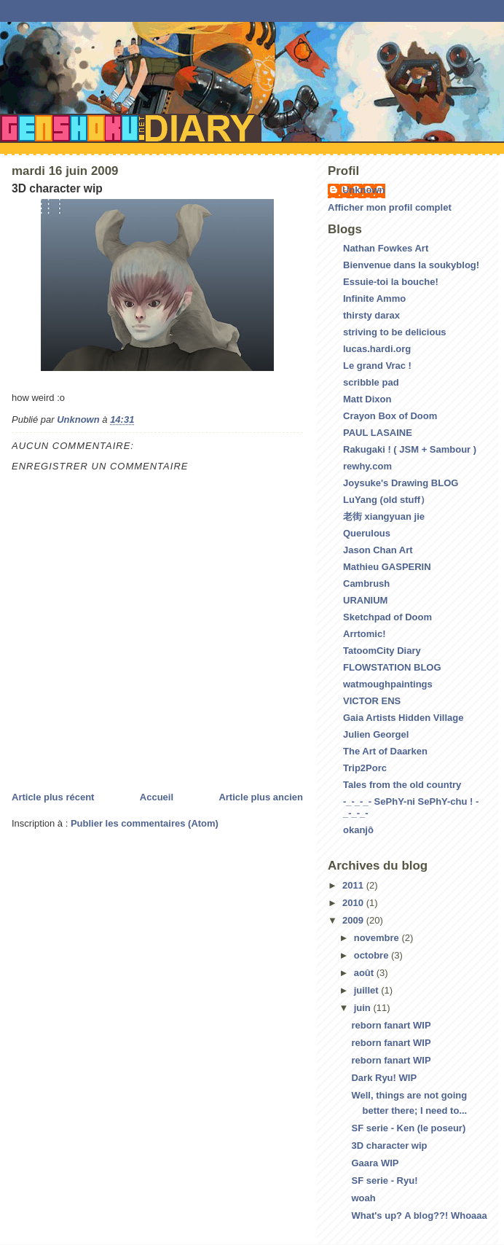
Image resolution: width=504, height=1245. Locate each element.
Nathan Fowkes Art (385, 248)
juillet (368, 990)
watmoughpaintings (388, 684)
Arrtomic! (364, 633)
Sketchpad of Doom (387, 617)
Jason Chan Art (378, 550)
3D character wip (389, 1145)
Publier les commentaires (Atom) (144, 823)
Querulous (366, 533)
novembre (378, 937)
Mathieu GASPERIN (387, 566)
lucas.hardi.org (377, 348)
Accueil (156, 797)
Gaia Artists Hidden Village (403, 717)
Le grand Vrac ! (377, 365)
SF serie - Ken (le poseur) (408, 1128)
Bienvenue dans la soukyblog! (411, 264)
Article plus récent (53, 797)
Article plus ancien (260, 797)
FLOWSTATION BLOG (392, 667)
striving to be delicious (394, 332)
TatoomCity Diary (382, 650)
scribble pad (371, 382)
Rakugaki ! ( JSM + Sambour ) (409, 449)
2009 (354, 920)
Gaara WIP (374, 1163)
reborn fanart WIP (390, 1025)
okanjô (358, 829)
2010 (354, 902)
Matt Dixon (367, 399)
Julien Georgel (376, 734)
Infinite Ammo (374, 298)
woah (363, 1198)
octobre (372, 955)
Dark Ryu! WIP (384, 1077)
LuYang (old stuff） (386, 499)
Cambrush (366, 583)
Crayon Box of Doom (390, 415)
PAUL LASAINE (377, 432)
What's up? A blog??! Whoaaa (419, 1215)
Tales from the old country (402, 784)
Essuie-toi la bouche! (390, 281)
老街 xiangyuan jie (384, 516)
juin (364, 1007)
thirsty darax (371, 315)
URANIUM (365, 600)
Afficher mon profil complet (390, 207)
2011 (354, 885)
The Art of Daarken (385, 751)
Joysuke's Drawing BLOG (400, 482)
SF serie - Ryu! (384, 1180)
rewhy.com (367, 466)
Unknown (363, 189)
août (365, 972)
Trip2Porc (365, 767)
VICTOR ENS (372, 700)
